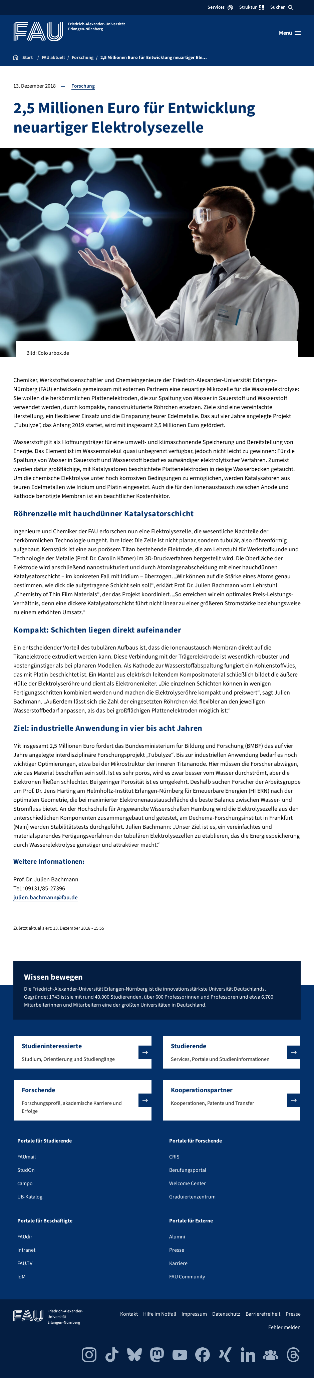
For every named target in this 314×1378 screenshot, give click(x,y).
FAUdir (24, 1236)
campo (25, 1183)
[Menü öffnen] (290, 33)
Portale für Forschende (195, 1141)
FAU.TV (24, 1263)
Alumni (177, 1236)
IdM (21, 1276)
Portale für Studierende (44, 1141)
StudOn (26, 1170)
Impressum (194, 1314)
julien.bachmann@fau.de (45, 897)
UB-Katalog (29, 1196)
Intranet (26, 1250)
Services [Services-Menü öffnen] (220, 7)
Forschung (83, 86)
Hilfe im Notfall (159, 1314)
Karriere (178, 1263)
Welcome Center (187, 1183)
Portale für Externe (191, 1220)
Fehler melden (284, 1327)
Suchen (282, 7)
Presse (176, 1250)
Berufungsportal (187, 1170)
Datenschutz (226, 1314)
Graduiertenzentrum (192, 1196)
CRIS (174, 1156)
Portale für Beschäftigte (44, 1220)
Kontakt (129, 1314)
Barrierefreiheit (263, 1314)
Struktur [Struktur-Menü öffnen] (251, 7)
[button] (82, 1052)
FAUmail (26, 1156)
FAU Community (187, 1276)
